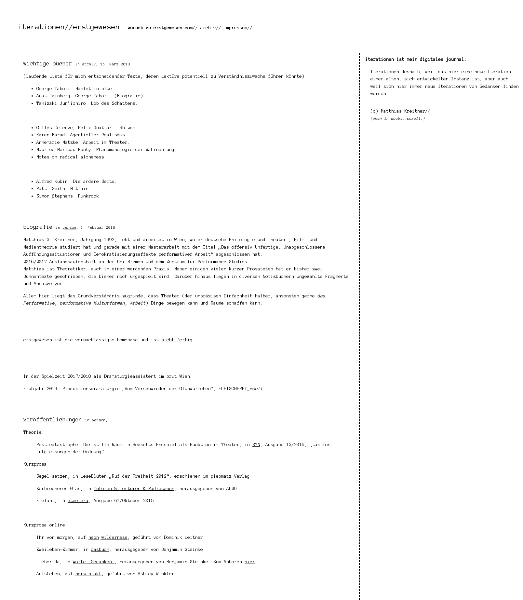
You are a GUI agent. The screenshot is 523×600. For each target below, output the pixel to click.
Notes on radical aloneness (70, 157)
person (69, 227)
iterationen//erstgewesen (69, 27)
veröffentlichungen (52, 419)
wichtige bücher (47, 63)
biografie (38, 227)
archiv (208, 27)
